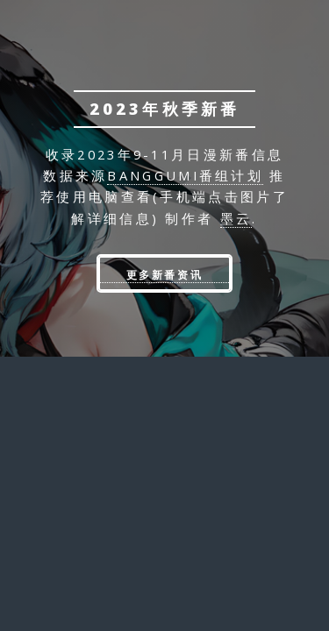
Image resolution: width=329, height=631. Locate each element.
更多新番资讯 (165, 274)
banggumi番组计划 (185, 175)
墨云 (236, 218)
